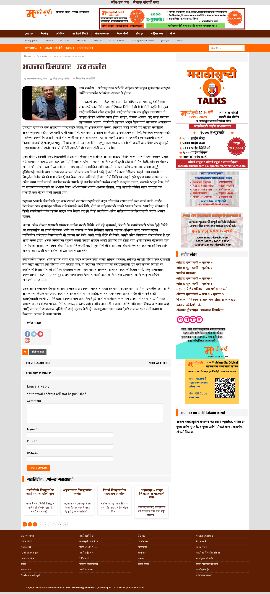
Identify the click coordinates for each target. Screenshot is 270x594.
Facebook (201, 541)
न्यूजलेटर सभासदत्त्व (29, 552)
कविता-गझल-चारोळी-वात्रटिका (142, 41)
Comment (34, 401)
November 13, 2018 (37, 79)
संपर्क (172, 33)
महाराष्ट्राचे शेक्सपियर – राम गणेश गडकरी (202, 289)
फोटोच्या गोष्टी (38, 351)
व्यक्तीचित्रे (90, 79)
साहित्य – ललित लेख (116, 41)
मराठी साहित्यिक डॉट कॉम (207, 564)
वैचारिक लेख (64, 41)
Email (31, 441)
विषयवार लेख (82, 41)
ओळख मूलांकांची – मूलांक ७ (194, 262)
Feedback (26, 569)
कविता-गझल (143, 564)
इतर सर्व (180, 41)
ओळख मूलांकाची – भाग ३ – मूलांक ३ (200, 294)
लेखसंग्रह (44, 33)
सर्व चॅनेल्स (60, 33)
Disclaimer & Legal (30, 575)
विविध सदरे (98, 41)
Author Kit (26, 547)
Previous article (38, 363)
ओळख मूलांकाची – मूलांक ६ (194, 267)
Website (32, 453)
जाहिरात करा (157, 33)
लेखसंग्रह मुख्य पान (31, 41)
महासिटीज (142, 547)
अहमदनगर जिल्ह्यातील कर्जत (77, 492)
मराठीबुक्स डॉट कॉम (204, 558)
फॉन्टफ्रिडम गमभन (204, 575)
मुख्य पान (29, 33)
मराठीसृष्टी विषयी (80, 33)
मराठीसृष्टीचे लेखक (87, 535)
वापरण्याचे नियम (28, 558)
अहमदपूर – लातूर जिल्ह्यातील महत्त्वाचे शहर (151, 493)
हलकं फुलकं (165, 41)
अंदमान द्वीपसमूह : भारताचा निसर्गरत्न (200, 310)
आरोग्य (141, 558)
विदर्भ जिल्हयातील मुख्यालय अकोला (114, 492)
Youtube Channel (204, 535)
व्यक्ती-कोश (143, 541)
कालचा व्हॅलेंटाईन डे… (189, 305)
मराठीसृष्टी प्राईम (202, 569)
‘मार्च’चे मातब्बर (186, 273)
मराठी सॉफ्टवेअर (86, 569)
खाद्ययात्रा (142, 552)
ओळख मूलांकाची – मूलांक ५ (194, 278)
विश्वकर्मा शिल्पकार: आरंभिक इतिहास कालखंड (205, 299)
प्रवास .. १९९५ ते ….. (88, 547)
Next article (158, 363)
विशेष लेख (49, 41)
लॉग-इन (139, 33)
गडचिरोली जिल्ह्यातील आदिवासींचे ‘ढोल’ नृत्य (40, 492)
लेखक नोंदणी (122, 33)
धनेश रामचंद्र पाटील (61, 79)
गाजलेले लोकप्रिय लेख (88, 564)
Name (31, 429)
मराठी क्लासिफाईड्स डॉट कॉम (208, 552)
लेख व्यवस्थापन (102, 33)
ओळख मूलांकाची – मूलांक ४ (194, 283)
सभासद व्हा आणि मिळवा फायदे (203, 413)
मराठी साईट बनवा (86, 552)
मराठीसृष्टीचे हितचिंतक (88, 541)
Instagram (201, 547)
